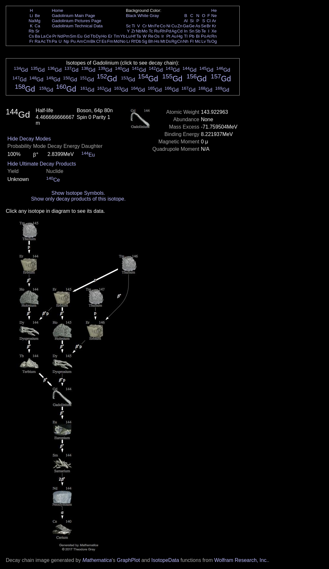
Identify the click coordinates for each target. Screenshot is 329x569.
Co (162, 25)
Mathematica (97, 560)
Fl (191, 41)
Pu (73, 41)
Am (80, 41)
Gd (87, 36)
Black (131, 15)
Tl (186, 36)
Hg (179, 36)
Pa (54, 41)
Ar (214, 20)
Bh (150, 41)
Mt (162, 41)
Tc (151, 31)
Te (203, 31)
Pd (168, 31)
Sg (144, 41)
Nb (138, 31)
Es (104, 41)
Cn (179, 41)
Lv (203, 41)
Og (214, 41)
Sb (197, 31)
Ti (133, 25)
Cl (209, 20)
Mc (198, 41)
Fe (156, 25)
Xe (214, 31)
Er (110, 36)
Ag (173, 31)
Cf (98, 41)
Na (31, 20)
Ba (37, 36)
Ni (168, 25)
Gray (154, 15)
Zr (133, 31)
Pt (168, 36)
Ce (48, 36)
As (197, 25)
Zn (179, 25)
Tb (92, 36)
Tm (116, 36)
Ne (214, 15)
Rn (214, 36)
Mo (145, 31)
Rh (162, 31)
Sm (73, 36)
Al (186, 20)
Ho (104, 36)
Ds (168, 41)
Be (37, 15)
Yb (122, 36)
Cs (31, 36)
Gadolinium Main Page (73, 15)
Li (31, 15)
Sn (191, 31)
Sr (37, 31)
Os (157, 36)
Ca (37, 25)
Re (151, 36)
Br (209, 25)
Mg (37, 20)
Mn (151, 25)
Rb (31, 31)
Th (48, 41)
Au (173, 36)
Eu (79, 36)
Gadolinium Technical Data (77, 25)
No (123, 41)
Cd (179, 31)
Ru (157, 31)
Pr (54, 36)
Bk (92, 41)
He (214, 10)
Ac (43, 41)
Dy (98, 36)
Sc (128, 25)
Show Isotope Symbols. (78, 193)
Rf (133, 41)
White (143, 15)
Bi (198, 36)
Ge (192, 25)
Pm (66, 36)
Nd (60, 36)
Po (203, 36)
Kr (214, 25)
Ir (162, 36)
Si (192, 20)
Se (203, 25)
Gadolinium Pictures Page (76, 20)
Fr (31, 41)
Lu (128, 36)
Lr (128, 41)
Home (57, 10)
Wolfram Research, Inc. (241, 560)
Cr (144, 25)
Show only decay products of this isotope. (78, 199)
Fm (110, 41)
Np (66, 41)
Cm (87, 41)
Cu (174, 25)
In (186, 31)
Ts (209, 41)
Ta (138, 36)
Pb (191, 36)
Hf (133, 36)
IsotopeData (165, 560)
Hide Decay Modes (29, 138)
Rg (174, 41)
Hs (156, 41)
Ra (37, 41)
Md (117, 41)
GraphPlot (128, 560)
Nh (186, 41)
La (43, 36)
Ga (186, 25)
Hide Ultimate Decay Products (41, 164)
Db (138, 41)
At (209, 36)
